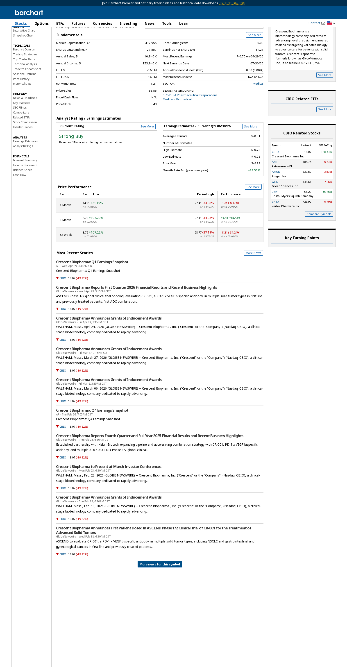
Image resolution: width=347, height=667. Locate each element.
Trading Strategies (25, 78)
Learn (184, 23)
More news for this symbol (160, 588)
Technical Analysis (25, 88)
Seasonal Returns (24, 98)
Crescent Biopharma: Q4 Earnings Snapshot (92, 434)
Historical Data (22, 108)
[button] (331, 23)
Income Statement (25, 189)
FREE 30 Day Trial (232, 3)
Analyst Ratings (23, 170)
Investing (128, 23)
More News (253, 277)
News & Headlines (25, 122)
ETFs (60, 23)
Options (41, 23)
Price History (21, 103)
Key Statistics (21, 127)
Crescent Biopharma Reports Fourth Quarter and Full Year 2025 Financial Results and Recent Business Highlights (149, 459)
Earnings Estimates (25, 165)
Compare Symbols (319, 238)
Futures (78, 23)
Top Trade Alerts (24, 83)
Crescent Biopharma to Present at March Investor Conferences (108, 490)
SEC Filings (20, 131)
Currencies (102, 23)
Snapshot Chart (23, 59)
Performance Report (26, 40)
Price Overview (23, 35)
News (149, 23)
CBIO (62, 302)
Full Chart (253, 47)
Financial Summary (25, 184)
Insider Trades (23, 151)
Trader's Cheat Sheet (27, 93)
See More (254, 59)
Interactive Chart (24, 54)
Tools (167, 23)
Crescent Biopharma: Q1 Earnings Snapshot (92, 286)
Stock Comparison (25, 146)
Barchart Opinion (24, 73)
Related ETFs (21, 141)
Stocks (21, 23)
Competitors (21, 136)
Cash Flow (19, 199)
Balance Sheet (22, 194)
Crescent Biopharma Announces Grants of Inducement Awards (108, 342)
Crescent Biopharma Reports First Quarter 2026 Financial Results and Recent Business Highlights (136, 311)
